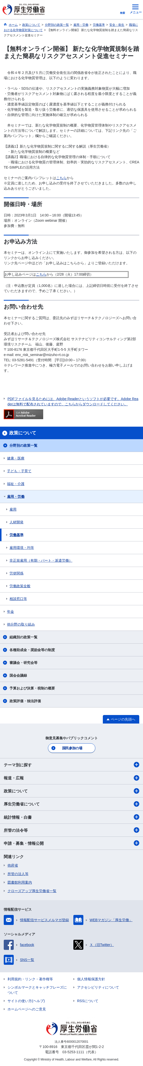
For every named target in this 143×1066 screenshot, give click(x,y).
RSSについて (87, 1001)
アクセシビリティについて (98, 987)
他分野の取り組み (21, 624)
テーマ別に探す (71, 764)
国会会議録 (18, 675)
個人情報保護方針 (91, 979)
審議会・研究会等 (23, 663)
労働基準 (16, 535)
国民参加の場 (72, 748)
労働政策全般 (19, 586)
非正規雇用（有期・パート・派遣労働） (40, 560)
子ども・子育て (19, 471)
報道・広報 (71, 778)
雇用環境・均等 (21, 548)
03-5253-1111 (73, 1052)
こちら (61, 178)
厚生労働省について (71, 804)
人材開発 (16, 522)
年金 (10, 612)
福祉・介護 (15, 484)
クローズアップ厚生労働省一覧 (31, 891)
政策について (71, 791)
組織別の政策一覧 (23, 637)
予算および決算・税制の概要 (32, 688)
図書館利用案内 (19, 882)
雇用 (12, 509)
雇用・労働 (15, 497)
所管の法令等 (71, 830)
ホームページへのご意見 (26, 1009)
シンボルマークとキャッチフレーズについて (37, 990)
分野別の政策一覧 (23, 445)
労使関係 (16, 573)
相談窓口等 (18, 599)
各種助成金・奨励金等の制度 (32, 650)
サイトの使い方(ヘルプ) (26, 1001)
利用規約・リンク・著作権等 (30, 979)
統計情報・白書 (71, 817)
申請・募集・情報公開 (71, 843)
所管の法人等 (17, 874)
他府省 (12, 865)
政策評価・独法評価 (25, 701)
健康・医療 (15, 458)
